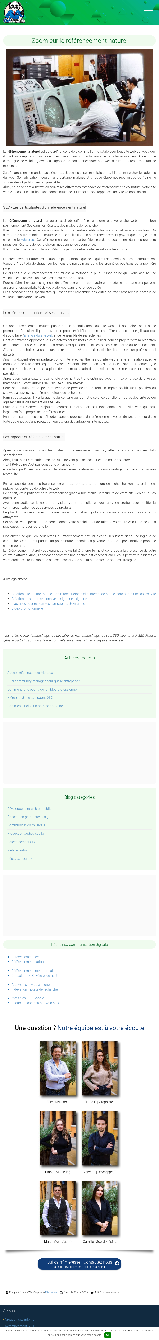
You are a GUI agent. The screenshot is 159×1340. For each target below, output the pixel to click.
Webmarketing (18, 850)
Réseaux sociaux (19, 859)
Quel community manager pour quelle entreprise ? (43, 681)
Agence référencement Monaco (30, 673)
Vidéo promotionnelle (27, 608)
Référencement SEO (21, 842)
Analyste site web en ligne (31, 985)
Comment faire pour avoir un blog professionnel (42, 689)
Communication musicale (26, 825)
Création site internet (20, 1319)
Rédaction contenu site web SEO (35, 1003)
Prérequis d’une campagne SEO (30, 698)
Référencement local (26, 957)
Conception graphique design (28, 817)
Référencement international (32, 971)
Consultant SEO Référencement (34, 976)
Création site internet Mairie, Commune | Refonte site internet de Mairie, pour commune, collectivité (84, 594)
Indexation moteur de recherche (35, 989)
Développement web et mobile (29, 809)
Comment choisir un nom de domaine (35, 706)
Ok (107, 1335)
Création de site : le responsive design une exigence (49, 599)
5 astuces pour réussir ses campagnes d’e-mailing (48, 604)
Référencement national (29, 962)
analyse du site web (38, 335)
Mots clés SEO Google (28, 998)
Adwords (27, 240)
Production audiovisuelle (25, 834)
